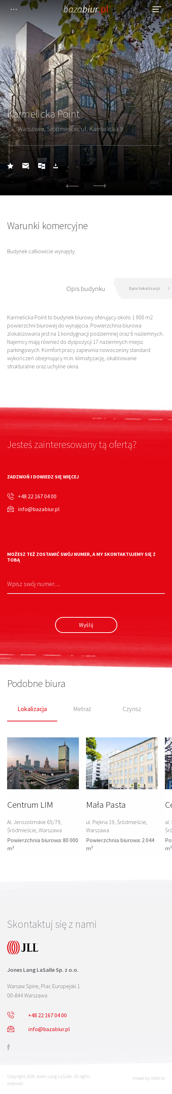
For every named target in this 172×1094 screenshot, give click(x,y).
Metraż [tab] (82, 709)
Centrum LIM (30, 804)
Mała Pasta (106, 804)
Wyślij (86, 624)
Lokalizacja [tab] (32, 709)
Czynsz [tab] (132, 709)
